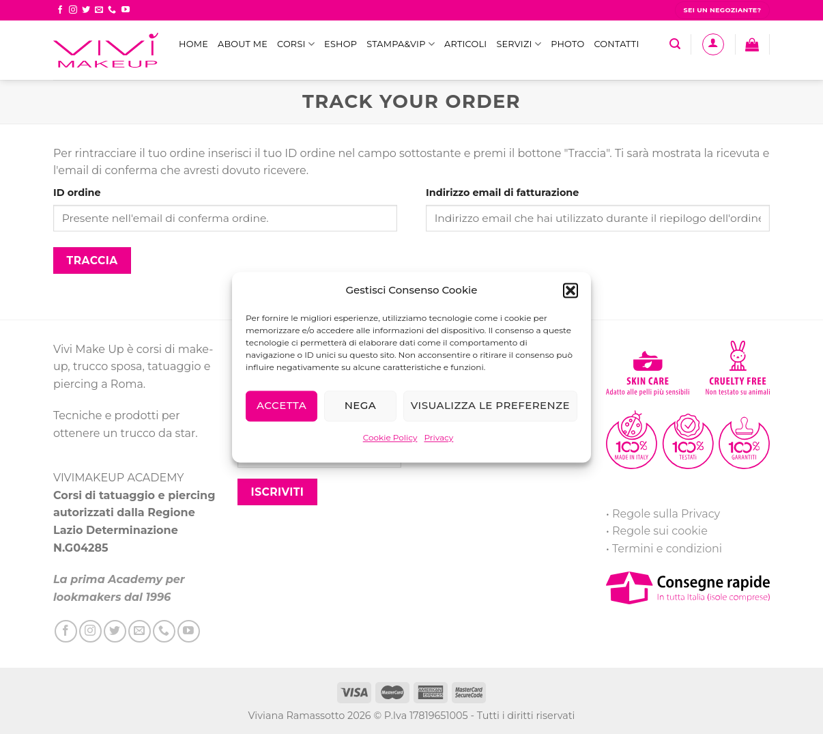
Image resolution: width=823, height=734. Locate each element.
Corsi (296, 44)
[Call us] (112, 10)
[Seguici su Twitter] (86, 10)
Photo (567, 44)
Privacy (438, 437)
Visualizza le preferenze (490, 405)
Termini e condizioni (667, 548)
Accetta (281, 405)
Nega (361, 405)
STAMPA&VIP (400, 44)
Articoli (465, 44)
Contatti (616, 44)
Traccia (92, 260)
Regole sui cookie (660, 530)
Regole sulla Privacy (666, 513)
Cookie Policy (390, 437)
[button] (570, 290)
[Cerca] (674, 44)
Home (193, 44)
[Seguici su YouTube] (125, 10)
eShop (340, 44)
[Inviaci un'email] (99, 10)
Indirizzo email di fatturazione (502, 192)
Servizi (518, 44)
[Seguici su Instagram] (73, 10)
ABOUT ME (243, 44)
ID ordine (77, 192)
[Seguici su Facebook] (60, 10)
